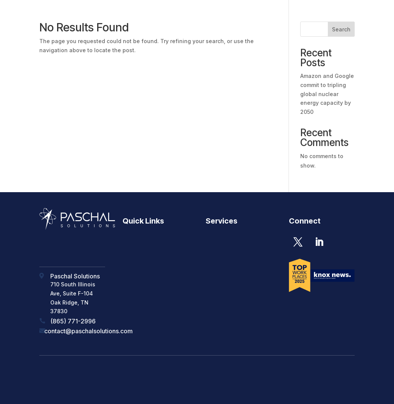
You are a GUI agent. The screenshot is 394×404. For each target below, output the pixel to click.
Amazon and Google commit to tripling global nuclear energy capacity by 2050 (327, 94)
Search (341, 29)
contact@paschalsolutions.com (88, 331)
